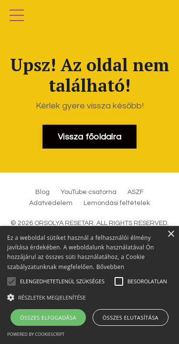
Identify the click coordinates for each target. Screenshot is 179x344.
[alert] (89, 285)
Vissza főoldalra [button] (89, 136)
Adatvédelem (51, 203)
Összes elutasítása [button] (130, 317)
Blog (42, 192)
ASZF (135, 192)
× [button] (170, 234)
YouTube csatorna (88, 192)
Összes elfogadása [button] (48, 317)
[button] (89, 297)
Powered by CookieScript (35, 334)
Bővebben (110, 267)
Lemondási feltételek (117, 203)
